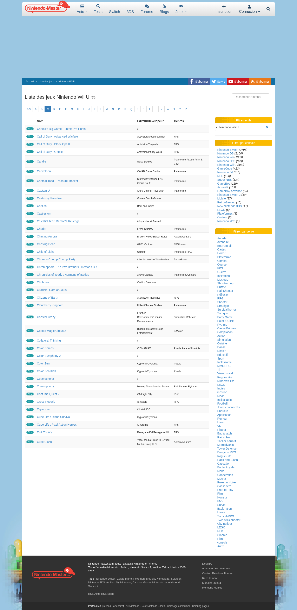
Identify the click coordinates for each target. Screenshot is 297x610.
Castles (42, 206)
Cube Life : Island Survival (54, 417)
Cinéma (222, 217)
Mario (128, 578)
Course (222, 264)
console (222, 542)
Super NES (224, 179)
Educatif (222, 354)
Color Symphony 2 (49, 355)
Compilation (225, 332)
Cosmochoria (45, 378)
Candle (41, 161)
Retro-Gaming (226, 202)
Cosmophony (45, 386)
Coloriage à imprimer (178, 606)
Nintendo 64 (225, 172)
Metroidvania (225, 444)
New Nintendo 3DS (229, 206)
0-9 (29, 109)
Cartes (221, 249)
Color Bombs (45, 348)
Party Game (225, 317)
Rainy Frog (224, 437)
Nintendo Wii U (227, 164)
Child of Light (45, 251)
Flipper (221, 429)
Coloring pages (200, 606)
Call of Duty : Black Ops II (53, 144)
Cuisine (222, 343)
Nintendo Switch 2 (229, 194)
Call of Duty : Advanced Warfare (57, 136)
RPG (220, 298)
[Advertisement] (148, 47)
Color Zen (43, 363)
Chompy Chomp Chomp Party (56, 259)
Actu (82, 9)
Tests (98, 9)
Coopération (225, 475)
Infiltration (223, 276)
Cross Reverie (46, 401)
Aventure (223, 242)
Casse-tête (224, 486)
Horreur (222, 497)
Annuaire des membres (216, 568)
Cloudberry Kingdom (50, 305)
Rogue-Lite (224, 456)
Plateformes (225, 213)
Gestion (222, 392)
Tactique (222, 313)
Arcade (221, 238)
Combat (222, 260)
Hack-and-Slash (227, 460)
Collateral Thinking (49, 340)
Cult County (44, 432)
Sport (220, 358)
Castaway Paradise (49, 198)
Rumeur (222, 418)
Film (220, 493)
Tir (219, 369)
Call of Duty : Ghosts (50, 151)
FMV (220, 501)
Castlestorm (44, 213)
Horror (221, 253)
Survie (221, 505)
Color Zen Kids (46, 371)
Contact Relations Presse (217, 573)
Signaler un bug (211, 582)
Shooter (222, 302)
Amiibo (110, 582)
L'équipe (207, 563)
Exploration (224, 508)
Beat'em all (224, 245)
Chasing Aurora (47, 236)
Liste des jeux (46, 81)
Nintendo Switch (227, 149)
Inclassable (224, 362)
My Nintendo (123, 582)
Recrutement (209, 578)
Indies (221, 388)
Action (221, 336)
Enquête (222, 411)
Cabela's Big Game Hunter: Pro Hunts (61, 129)
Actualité (223, 187)
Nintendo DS (225, 153)
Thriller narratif (226, 441)
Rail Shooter (225, 290)
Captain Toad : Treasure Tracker (57, 181)
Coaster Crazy (46, 317)
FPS (220, 268)
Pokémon (139, 578)
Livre (220, 422)
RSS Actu (94, 593)
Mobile (221, 198)
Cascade (223, 463)
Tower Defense (227, 448)
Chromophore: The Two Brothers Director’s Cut (67, 267)
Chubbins (43, 282)
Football (222, 403)
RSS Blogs (107, 593)
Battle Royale (226, 467)
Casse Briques (226, 328)
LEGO (221, 209)
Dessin (221, 350)
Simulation (224, 339)
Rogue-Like (224, 377)
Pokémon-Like (226, 482)
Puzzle (221, 287)
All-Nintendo (132, 606)
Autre (220, 546)
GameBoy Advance (229, 191)
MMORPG (224, 366)
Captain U (43, 190)
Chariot (41, 228)
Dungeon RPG (226, 452)
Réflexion (223, 294)
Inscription (224, 9)
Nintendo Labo (161, 582)
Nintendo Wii (225, 157)
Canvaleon (44, 171)
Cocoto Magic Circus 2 (51, 330)
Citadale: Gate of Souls (52, 290)
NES (220, 176)
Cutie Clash (44, 442)
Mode (221, 396)
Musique (222, 279)
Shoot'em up (225, 283)
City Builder (224, 523)
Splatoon (176, 578)
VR (219, 426)
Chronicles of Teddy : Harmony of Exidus (63, 274)
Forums (146, 9)
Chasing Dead (46, 244)
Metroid (150, 578)
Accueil (30, 81)
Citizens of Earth (47, 297)
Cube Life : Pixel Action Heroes (57, 424)
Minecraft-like (226, 381)
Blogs (164, 9)
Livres (221, 512)
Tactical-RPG (225, 516)
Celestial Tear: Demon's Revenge (58, 221)
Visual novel (225, 373)
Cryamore (43, 409)
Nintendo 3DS (226, 161)
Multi (220, 531)
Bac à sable (224, 433)
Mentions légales (212, 587)
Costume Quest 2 (48, 394)
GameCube (224, 168)
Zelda (120, 578)
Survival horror (226, 309)
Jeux (181, 9)
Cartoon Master (141, 582)
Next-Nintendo (149, 606)
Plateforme (224, 257)
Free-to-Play (225, 489)
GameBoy (223, 183)
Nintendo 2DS (226, 221)
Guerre (221, 272)
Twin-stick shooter (228, 520)
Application (224, 415)
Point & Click (225, 321)
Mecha (221, 478)
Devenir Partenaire (113, 606)
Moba (221, 471)
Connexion (249, 9)
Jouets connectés (228, 407)
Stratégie (223, 305)
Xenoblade (163, 578)
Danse (221, 347)
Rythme (222, 324)
